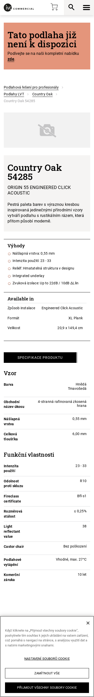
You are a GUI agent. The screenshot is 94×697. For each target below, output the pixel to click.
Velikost (14, 328)
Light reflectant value (12, 531)
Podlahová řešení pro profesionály (31, 87)
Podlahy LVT (14, 94)
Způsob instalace (21, 308)
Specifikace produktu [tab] (40, 358)
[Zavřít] (87, 623)
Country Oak (42, 94)
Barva (8, 384)
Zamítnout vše (47, 673)
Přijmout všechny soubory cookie (47, 687)
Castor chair (14, 547)
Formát (14, 318)
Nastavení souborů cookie (47, 659)
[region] (47, 656)
